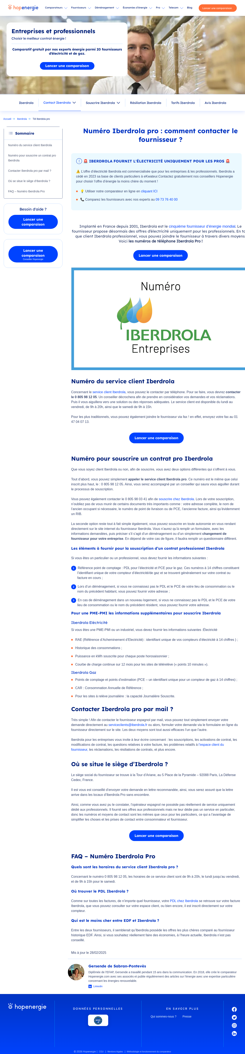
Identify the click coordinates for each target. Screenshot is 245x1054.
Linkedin (98, 986)
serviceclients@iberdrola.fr (127, 725)
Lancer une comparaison (217, 8)
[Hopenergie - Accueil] (23, 8)
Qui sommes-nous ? (163, 1016)
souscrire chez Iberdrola (176, 499)
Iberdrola (26, 103)
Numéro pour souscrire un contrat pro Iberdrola (32, 158)
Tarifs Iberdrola (183, 103)
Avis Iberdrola (215, 103)
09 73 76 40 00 (167, 199)
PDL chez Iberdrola (184, 901)
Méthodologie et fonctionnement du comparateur (149, 1051)
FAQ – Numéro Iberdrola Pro (26, 191)
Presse (187, 1016)
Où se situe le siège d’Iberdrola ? (29, 181)
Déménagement (104, 7)
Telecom (173, 7)
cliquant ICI (149, 191)
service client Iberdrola (109, 392)
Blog (189, 7)
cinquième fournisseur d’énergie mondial (202, 226)
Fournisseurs (78, 7)
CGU (101, 1051)
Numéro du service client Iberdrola (30, 145)
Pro (158, 7)
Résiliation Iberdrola (145, 103)
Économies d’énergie (135, 7)
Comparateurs (54, 7)
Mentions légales (115, 1051)
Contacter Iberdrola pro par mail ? (29, 170)
